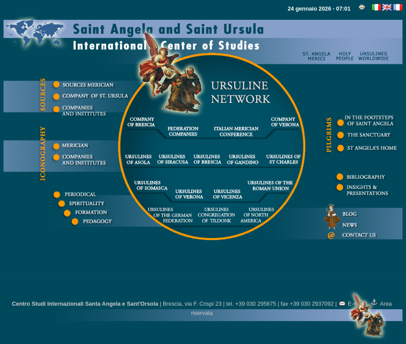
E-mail (351, 303)
